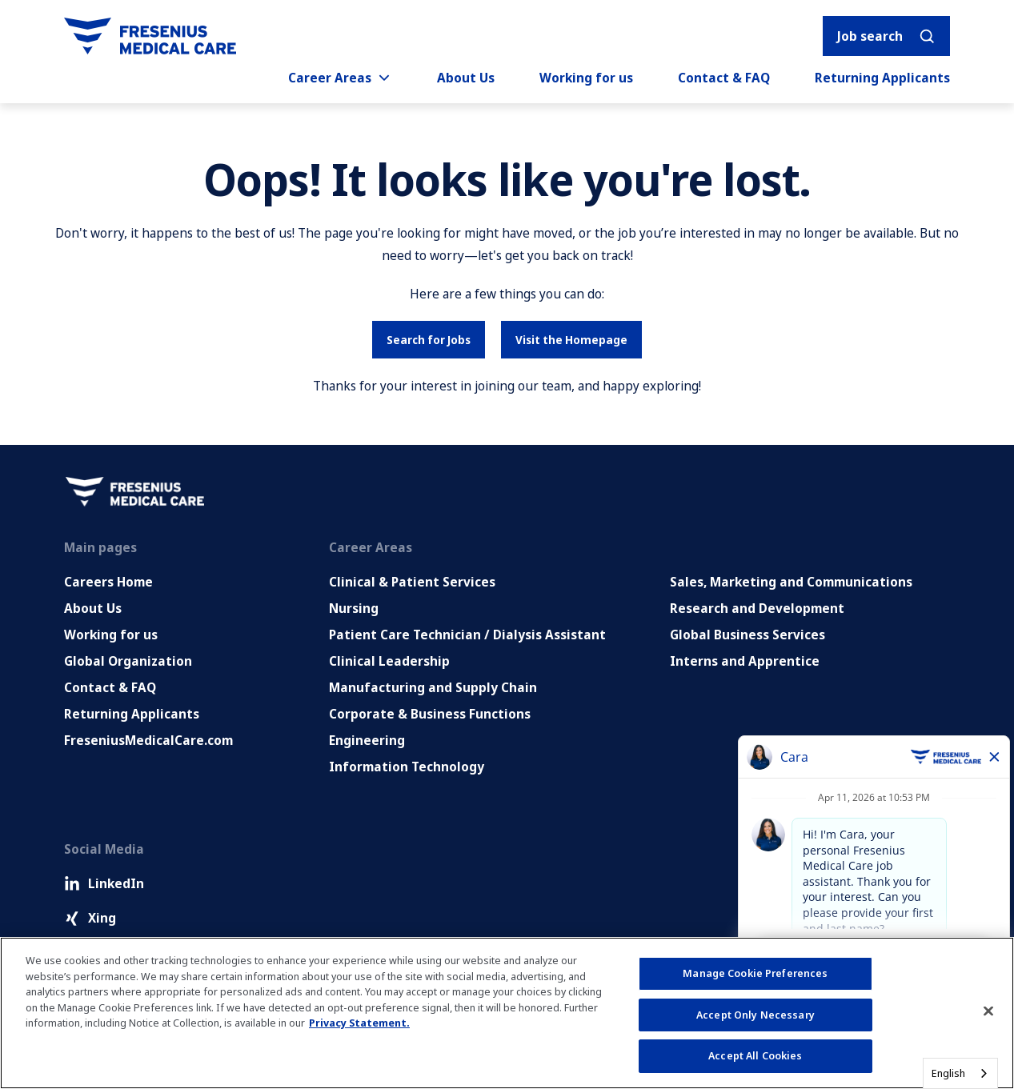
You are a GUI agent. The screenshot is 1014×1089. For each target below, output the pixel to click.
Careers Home (108, 582)
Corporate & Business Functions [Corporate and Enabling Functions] (430, 714)
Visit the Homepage (571, 339)
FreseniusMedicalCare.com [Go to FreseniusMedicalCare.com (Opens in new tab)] (148, 740)
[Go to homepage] (150, 36)
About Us (466, 77)
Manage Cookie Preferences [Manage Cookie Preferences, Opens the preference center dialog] (755, 973)
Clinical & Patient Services (412, 582)
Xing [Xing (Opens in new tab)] (90, 918)
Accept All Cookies (755, 1055)
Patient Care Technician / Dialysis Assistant (467, 634)
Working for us (586, 77)
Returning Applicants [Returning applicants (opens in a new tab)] (882, 77)
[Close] (988, 1011)
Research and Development (757, 608)
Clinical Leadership (389, 661)
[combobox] (960, 1073)
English (948, 1073)
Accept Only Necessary (755, 1014)
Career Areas (340, 77)
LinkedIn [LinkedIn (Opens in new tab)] (104, 883)
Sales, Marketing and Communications (791, 582)
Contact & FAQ (724, 77)
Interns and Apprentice (745, 661)
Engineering (367, 740)
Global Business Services (747, 634)
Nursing (354, 608)
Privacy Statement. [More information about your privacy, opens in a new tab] (359, 1022)
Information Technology (406, 766)
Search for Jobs (429, 339)
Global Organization (128, 661)
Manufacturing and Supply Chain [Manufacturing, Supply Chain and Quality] (433, 687)
